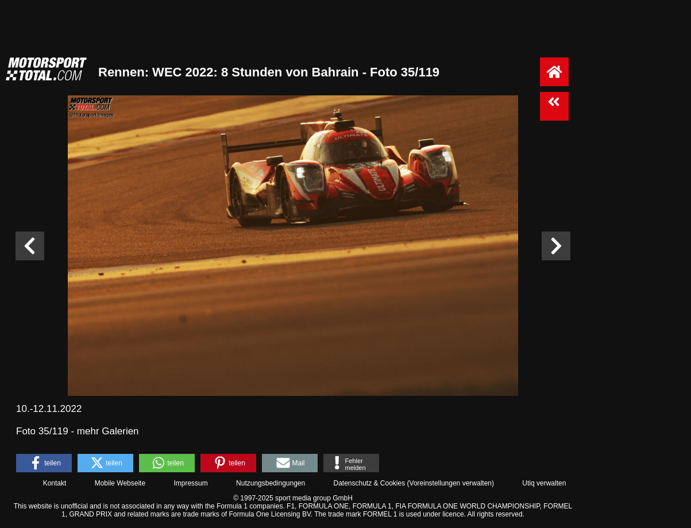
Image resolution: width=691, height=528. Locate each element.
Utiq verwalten (544, 483)
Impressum (190, 483)
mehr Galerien (108, 431)
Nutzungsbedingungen (270, 483)
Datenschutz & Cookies (369, 483)
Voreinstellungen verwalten (451, 483)
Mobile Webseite (120, 483)
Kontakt (55, 483)
